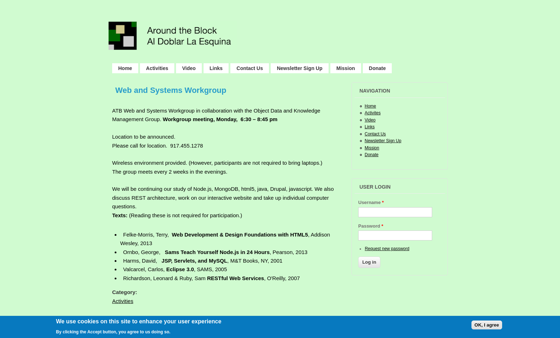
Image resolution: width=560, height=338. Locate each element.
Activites (373, 112)
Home (125, 68)
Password (370, 226)
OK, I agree (487, 326)
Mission (345, 68)
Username (371, 202)
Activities (157, 68)
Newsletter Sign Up (299, 68)
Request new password (387, 248)
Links (216, 68)
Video (189, 68)
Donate (377, 68)
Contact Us (249, 68)
